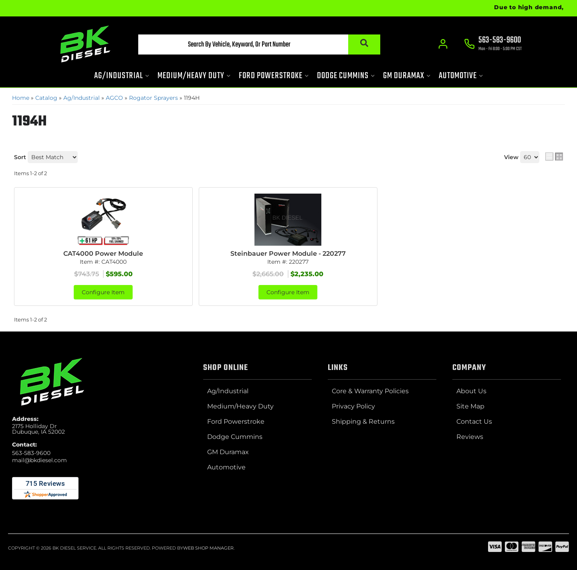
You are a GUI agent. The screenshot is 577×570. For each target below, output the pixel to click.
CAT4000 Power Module (103, 253)
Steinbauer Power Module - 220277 (288, 253)
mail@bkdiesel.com (39, 460)
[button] (259, 44)
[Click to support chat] (493, 44)
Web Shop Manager (208, 548)
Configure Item (103, 292)
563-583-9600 (31, 453)
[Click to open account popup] (443, 44)
